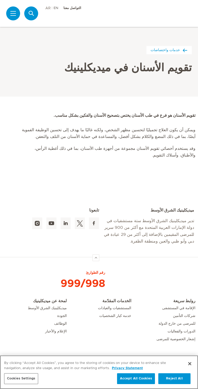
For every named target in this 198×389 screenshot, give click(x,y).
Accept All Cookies (136, 378)
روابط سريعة (184, 301)
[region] (99, 372)
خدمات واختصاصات (169, 50)
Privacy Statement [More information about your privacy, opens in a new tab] (127, 368)
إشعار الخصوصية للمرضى (175, 339)
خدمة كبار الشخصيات (115, 316)
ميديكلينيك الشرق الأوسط (47, 308)
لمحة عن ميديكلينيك (50, 301)
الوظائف (60, 323)
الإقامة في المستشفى (178, 308)
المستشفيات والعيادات (114, 308)
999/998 (83, 283)
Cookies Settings (21, 378)
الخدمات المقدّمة (116, 301)
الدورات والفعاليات (181, 331)
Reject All (174, 378)
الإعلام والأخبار (56, 331)
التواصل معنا (72, 8)
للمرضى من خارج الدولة (177, 323)
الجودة (62, 316)
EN (56, 8)
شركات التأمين (184, 316)
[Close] (189, 363)
